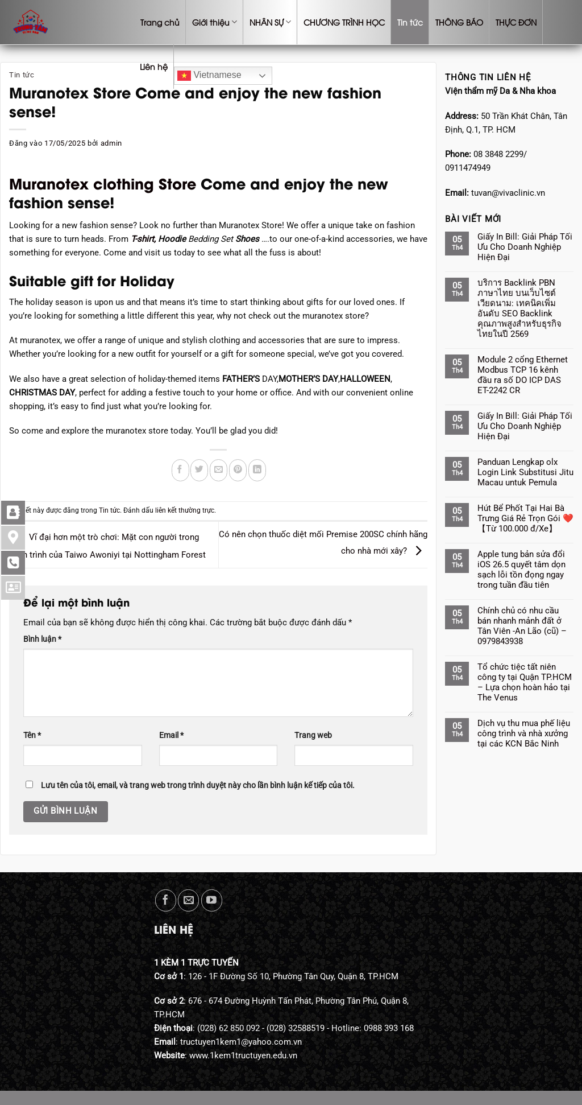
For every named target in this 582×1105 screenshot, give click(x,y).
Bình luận (42, 639)
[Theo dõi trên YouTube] (211, 900)
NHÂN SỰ (270, 22)
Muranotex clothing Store (102, 182)
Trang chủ (160, 22)
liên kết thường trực (184, 510)
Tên (32, 735)
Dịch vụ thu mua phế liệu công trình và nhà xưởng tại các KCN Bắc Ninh (523, 733)
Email (171, 735)
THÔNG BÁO (459, 22)
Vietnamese (209, 76)
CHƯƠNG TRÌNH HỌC (344, 22)
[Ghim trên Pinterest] (238, 470)
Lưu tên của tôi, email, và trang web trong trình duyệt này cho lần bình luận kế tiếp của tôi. (198, 785)
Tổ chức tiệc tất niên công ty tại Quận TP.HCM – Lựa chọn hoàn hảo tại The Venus (524, 682)
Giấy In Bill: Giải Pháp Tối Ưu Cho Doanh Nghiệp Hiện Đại (524, 247)
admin (111, 143)
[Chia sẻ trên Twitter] (199, 470)
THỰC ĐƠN (516, 22)
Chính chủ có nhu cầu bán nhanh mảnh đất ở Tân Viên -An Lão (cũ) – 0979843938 (522, 625)
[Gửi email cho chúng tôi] (188, 900)
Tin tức (410, 22)
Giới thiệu (214, 22)
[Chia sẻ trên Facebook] (180, 470)
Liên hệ (154, 66)
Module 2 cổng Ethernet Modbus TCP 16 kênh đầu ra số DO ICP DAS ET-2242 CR (522, 374)
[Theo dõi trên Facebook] (165, 900)
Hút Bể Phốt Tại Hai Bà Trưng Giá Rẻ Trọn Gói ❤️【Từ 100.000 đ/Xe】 (525, 518)
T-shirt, (144, 239)
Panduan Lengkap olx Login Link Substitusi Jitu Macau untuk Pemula (525, 472)
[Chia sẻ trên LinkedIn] (257, 470)
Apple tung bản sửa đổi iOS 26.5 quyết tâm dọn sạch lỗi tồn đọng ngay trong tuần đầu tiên (521, 569)
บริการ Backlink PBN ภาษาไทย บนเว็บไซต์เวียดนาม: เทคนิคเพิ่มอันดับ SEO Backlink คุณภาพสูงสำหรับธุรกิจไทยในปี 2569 (519, 308)
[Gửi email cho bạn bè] (218, 470)
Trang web (313, 735)
